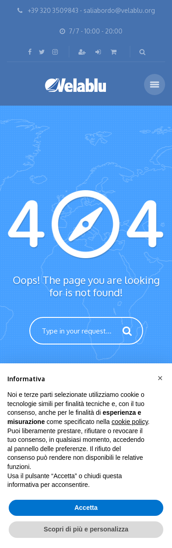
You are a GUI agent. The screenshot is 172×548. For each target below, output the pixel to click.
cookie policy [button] (129, 421)
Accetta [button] (86, 507)
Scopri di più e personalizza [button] (86, 529)
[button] (160, 378)
